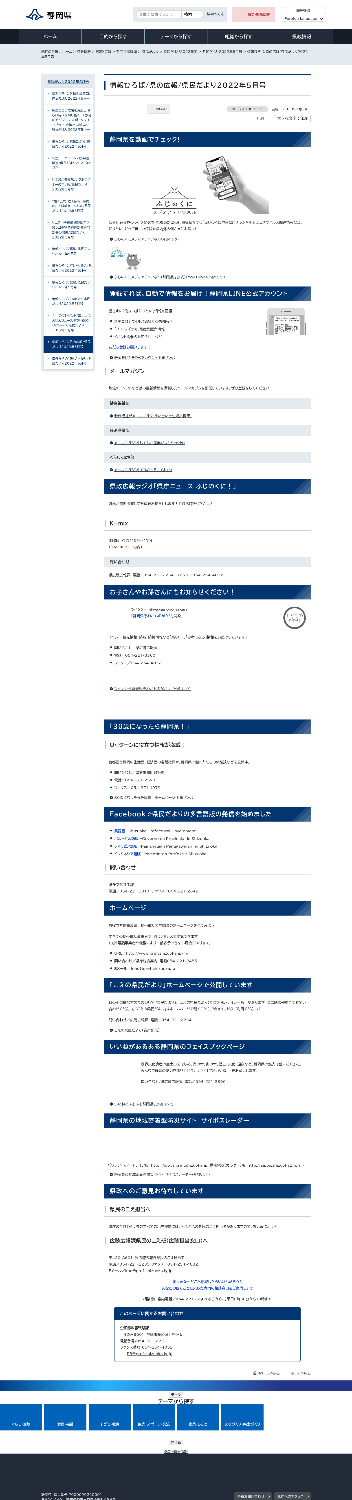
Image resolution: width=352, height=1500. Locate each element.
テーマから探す (176, 36)
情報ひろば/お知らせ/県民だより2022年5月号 (71, 301)
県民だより (150, 51)
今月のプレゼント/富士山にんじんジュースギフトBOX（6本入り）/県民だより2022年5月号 (71, 323)
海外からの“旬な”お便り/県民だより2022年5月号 (72, 361)
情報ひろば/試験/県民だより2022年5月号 (71, 285)
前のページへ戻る (266, 1373)
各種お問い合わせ (250, 1434)
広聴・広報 (103, 51)
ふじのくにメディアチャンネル (148, 239)
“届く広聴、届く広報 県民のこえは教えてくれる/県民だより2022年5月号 (71, 205)
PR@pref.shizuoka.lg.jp (149, 1354)
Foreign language (301, 18)
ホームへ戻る (301, 1373)
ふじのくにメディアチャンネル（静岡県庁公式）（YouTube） (171, 277)
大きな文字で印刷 (292, 118)
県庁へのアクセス (291, 1434)
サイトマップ (290, 1461)
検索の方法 (215, 14)
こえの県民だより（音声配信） (137, 1030)
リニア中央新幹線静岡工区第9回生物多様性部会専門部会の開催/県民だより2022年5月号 (71, 230)
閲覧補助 (303, 10)
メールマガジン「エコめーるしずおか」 (143, 470)
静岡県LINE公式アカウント (146, 357)
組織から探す (239, 36)
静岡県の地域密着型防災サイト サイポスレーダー (164, 1174)
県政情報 (301, 36)
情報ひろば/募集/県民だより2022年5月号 (71, 251)
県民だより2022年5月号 (222, 51)
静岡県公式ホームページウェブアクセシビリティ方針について (190, 1461)
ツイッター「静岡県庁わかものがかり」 (154, 689)
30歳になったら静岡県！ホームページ (155, 797)
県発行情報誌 (126, 51)
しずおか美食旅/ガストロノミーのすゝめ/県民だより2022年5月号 (71, 184)
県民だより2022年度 (180, 51)
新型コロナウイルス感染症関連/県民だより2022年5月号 (71, 162)
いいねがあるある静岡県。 (145, 1104)
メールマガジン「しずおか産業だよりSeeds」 (149, 443)
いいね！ (162, 108)
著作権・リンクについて (62, 1461)
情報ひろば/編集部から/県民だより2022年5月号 (71, 144)
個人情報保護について (113, 1461)
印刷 (260, 118)
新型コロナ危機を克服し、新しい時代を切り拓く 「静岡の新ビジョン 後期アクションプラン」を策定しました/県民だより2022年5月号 (72, 120)
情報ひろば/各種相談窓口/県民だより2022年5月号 (71, 96)
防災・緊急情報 (259, 14)
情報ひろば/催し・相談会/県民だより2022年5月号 (72, 268)
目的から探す (113, 36)
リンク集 (258, 1461)
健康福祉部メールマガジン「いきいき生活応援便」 (153, 416)
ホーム (50, 36)
